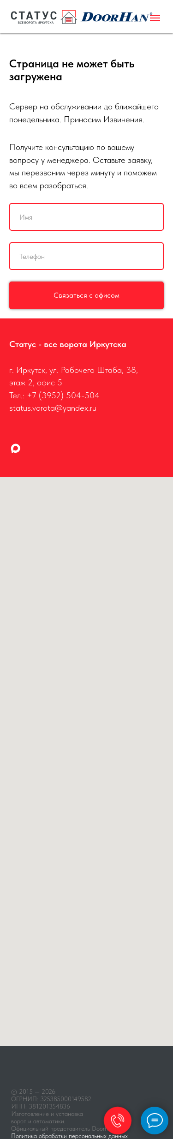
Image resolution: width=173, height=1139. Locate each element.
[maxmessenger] (15, 448)
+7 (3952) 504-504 (63, 395)
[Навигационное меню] (155, 18)
